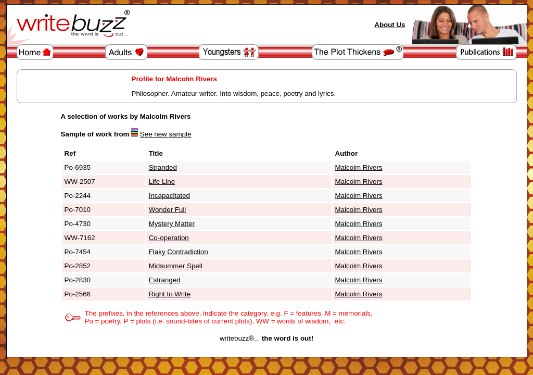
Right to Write (170, 294)
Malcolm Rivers (359, 167)
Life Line (162, 181)
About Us (389, 25)
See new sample (166, 134)
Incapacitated (169, 195)
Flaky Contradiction (178, 252)
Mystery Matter (172, 224)
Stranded (163, 167)
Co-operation (169, 238)
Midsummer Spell (175, 266)
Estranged (165, 280)
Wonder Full (167, 210)
